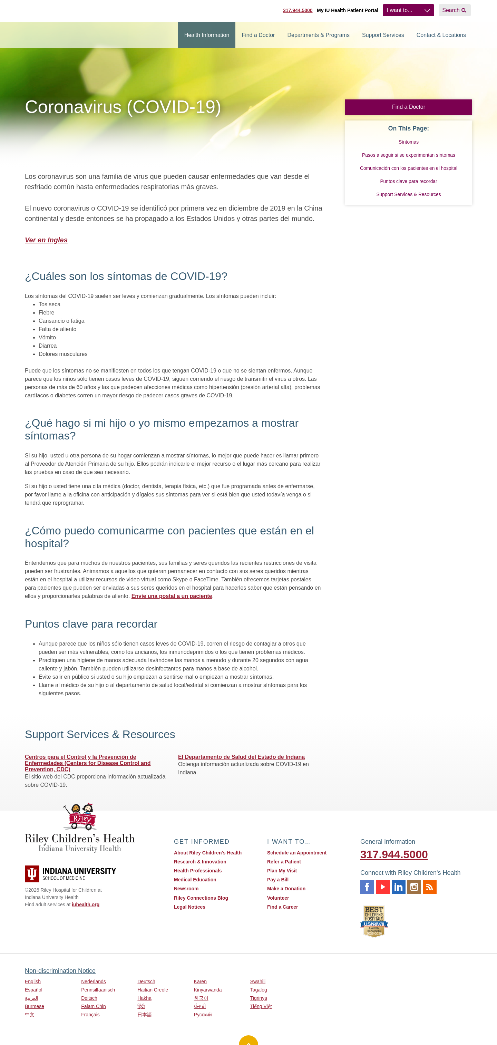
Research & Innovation (200, 861)
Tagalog (258, 990)
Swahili (257, 981)
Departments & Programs (318, 35)
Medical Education (195, 879)
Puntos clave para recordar (408, 181)
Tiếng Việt (261, 1006)
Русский (203, 1014)
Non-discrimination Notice (60, 970)
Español (33, 990)
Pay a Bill (278, 879)
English (33, 981)
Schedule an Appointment (297, 852)
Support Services (383, 35)
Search (451, 10)
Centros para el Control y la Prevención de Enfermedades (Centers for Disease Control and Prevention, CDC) (88, 763)
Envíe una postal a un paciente (171, 596)
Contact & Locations (441, 35)
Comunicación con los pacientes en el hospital (408, 168)
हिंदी (141, 1006)
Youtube (383, 887)
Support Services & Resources (408, 194)
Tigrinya (258, 998)
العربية (31, 998)
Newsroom (186, 888)
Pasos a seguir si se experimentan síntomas (408, 155)
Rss (430, 887)
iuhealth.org (85, 904)
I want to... (399, 10)
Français (90, 1014)
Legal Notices (189, 907)
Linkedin (399, 887)
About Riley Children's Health (208, 852)
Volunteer (278, 898)
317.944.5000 (298, 10)
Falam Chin (93, 1006)
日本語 (144, 1014)
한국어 (201, 998)
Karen (200, 981)
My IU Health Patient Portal (347, 10)
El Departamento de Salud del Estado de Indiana (241, 757)
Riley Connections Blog (201, 898)
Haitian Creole (152, 990)
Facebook (367, 887)
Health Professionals (198, 870)
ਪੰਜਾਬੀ (200, 1006)
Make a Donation (286, 888)
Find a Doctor (258, 35)
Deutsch (146, 981)
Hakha (144, 998)
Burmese (34, 1006)
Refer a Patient (284, 861)
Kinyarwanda (208, 990)
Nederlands (93, 981)
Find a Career (282, 907)
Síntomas (409, 142)
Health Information (207, 35)
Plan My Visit (282, 870)
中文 (30, 1014)
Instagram (414, 887)
